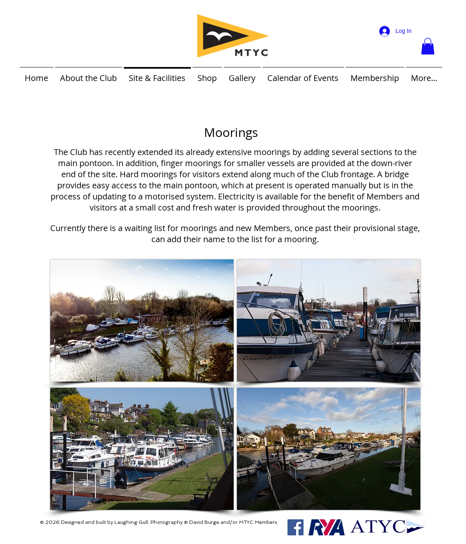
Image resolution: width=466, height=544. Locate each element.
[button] (428, 46)
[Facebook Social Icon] (295, 527)
